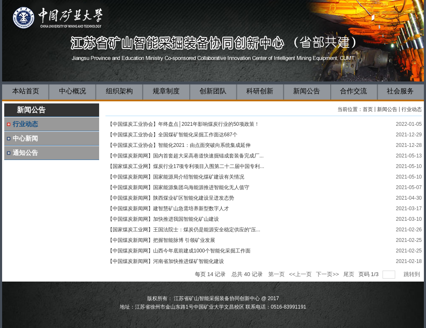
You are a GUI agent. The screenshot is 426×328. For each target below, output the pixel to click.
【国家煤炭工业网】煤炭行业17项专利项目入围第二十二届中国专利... (186, 166)
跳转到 (413, 274)
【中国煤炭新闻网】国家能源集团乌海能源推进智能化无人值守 (178, 187)
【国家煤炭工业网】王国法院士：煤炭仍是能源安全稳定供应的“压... (184, 230)
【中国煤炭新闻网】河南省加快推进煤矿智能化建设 (166, 261)
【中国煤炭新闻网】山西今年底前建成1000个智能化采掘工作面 (179, 251)
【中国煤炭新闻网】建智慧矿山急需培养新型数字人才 (168, 208)
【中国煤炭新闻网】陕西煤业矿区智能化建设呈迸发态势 (171, 198)
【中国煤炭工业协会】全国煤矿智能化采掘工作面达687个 (172, 135)
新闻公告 (387, 109)
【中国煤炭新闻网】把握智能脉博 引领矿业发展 (161, 240)
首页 (368, 109)
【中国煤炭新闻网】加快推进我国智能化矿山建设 (163, 219)
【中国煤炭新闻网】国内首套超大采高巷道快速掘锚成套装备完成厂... (186, 156)
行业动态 (412, 109)
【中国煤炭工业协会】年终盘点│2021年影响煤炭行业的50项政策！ (183, 124)
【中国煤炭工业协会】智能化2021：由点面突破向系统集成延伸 (179, 145)
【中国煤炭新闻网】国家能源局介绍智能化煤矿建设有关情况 (176, 177)
